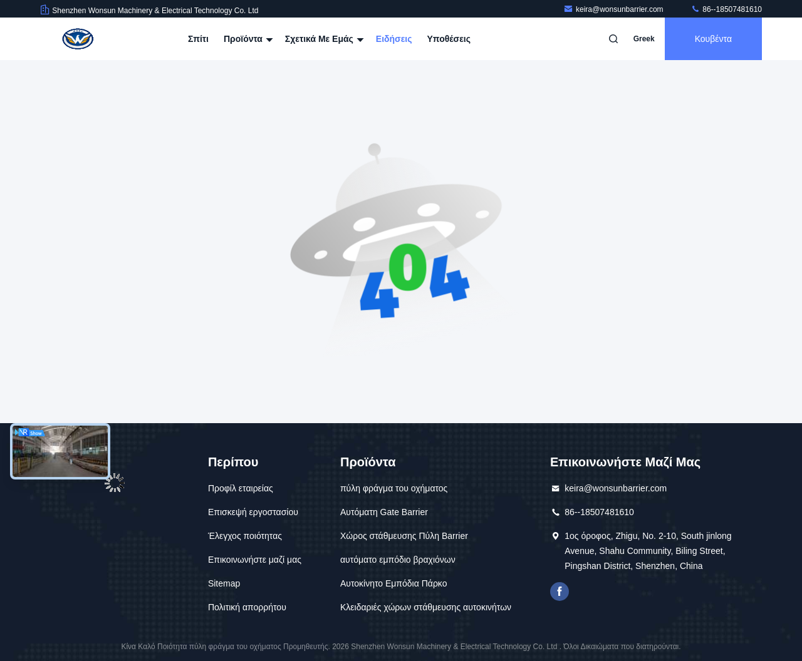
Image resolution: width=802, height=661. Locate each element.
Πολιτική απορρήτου (247, 607)
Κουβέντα (713, 39)
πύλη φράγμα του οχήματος (393, 488)
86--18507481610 (726, 9)
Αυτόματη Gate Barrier (384, 512)
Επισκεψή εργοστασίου (253, 512)
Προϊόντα (247, 39)
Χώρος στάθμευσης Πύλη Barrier (404, 536)
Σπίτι (198, 39)
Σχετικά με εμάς (323, 39)
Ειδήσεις (394, 39)
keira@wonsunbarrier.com (614, 9)
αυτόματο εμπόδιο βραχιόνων (398, 560)
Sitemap (224, 583)
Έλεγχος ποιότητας (245, 536)
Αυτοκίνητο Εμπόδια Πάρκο (393, 583)
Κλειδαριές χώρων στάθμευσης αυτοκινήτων (425, 607)
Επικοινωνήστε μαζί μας (254, 560)
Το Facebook (559, 591)
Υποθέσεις (449, 39)
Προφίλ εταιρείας (240, 488)
